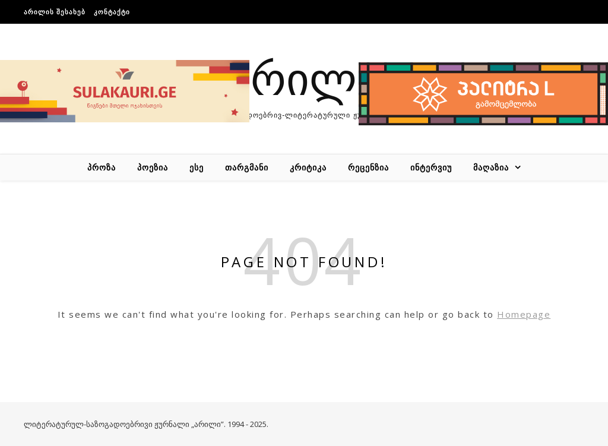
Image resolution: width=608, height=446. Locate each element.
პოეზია (152, 167)
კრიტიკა (308, 167)
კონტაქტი (112, 11)
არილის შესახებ (55, 11)
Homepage (523, 314)
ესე (196, 167)
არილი (304, 77)
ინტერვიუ (431, 167)
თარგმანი (246, 167)
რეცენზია (368, 167)
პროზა (101, 167)
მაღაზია (491, 167)
